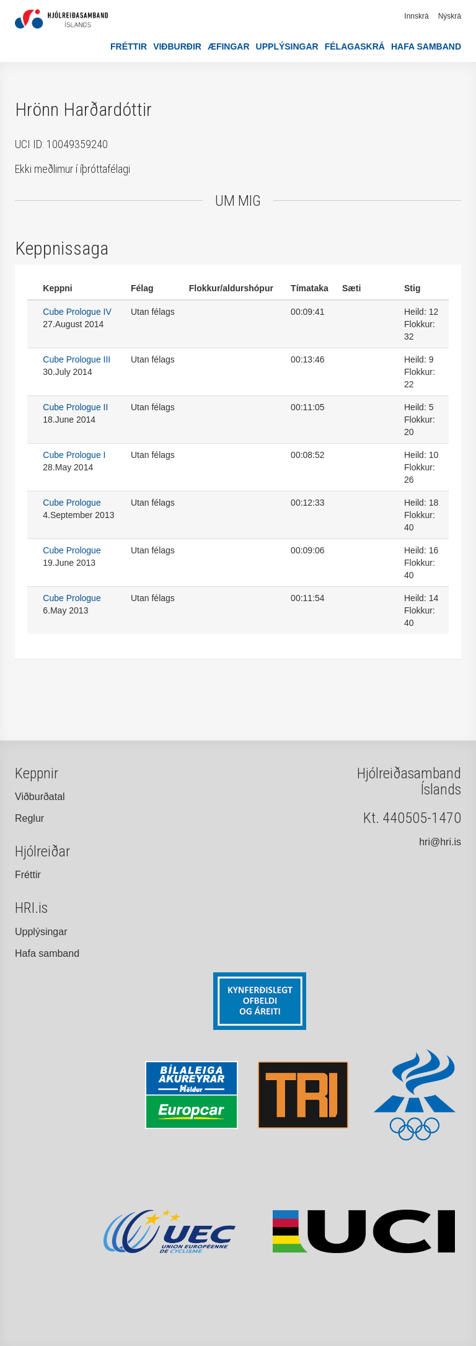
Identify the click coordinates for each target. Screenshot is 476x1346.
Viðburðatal (40, 796)
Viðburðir (177, 46)
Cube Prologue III (76, 359)
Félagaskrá (355, 46)
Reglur (29, 818)
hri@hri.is (440, 842)
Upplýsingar (287, 46)
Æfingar (229, 46)
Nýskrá (449, 16)
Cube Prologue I (74, 455)
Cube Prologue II (75, 407)
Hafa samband (426, 46)
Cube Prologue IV (77, 312)
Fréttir (128, 46)
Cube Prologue (71, 503)
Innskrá (416, 16)
